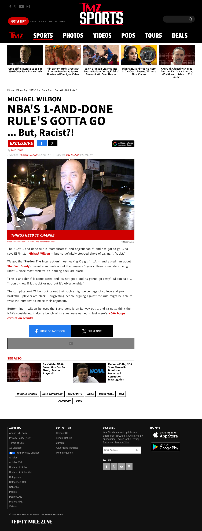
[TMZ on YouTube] (121, 466)
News (16, 36)
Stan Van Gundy (52, 393)
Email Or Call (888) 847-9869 (47, 21)
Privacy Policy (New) (20, 438)
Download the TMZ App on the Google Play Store (165, 447)
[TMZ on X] (15, 6)
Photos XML (16, 501)
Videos (102, 36)
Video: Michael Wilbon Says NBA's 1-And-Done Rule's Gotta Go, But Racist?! (32, 241)
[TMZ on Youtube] (21, 6)
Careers (60, 442)
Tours (153, 36)
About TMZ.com (18, 433)
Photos (73, 36)
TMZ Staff (16, 150)
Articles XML (16, 462)
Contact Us (62, 433)
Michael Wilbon (27, 393)
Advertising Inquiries (67, 447)
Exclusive (64, 401)
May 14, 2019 (72, 154)
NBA (121, 393)
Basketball (106, 393)
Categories (15, 477)
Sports (43, 36)
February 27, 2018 (28, 154)
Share (49, 331)
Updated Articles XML (21, 472)
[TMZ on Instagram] (28, 6)
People (13, 491)
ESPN (79, 401)
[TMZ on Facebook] (10, 6)
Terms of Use (16, 442)
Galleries (14, 487)
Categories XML (18, 482)
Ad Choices (15, 447)
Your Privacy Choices (24, 452)
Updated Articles (18, 467)
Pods (128, 36)
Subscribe (137, 450)
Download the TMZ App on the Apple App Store (165, 435)
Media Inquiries (64, 452)
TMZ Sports (75, 393)
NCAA (90, 393)
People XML (15, 496)
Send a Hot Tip (64, 438)
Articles (13, 457)
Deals (180, 36)
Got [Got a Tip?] (18, 21)
